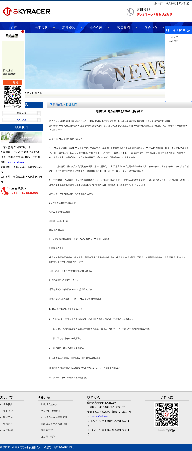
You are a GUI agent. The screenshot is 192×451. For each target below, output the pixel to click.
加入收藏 (171, 3)
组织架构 (8, 417)
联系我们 (184, 3)
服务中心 (151, 27)
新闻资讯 (68, 27)
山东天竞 (173, 37)
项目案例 (123, 27)
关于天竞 (41, 27)
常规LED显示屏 (49, 404)
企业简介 (8, 404)
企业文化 (8, 411)
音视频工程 (47, 430)
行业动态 (22, 120)
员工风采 (8, 430)
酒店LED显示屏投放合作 (54, 424)
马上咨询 (12, 82)
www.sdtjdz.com (16, 162)
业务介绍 (96, 27)
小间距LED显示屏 (50, 411)
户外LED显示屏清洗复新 (54, 417)
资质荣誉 (8, 424)
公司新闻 (22, 113)
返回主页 (158, 3)
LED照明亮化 (48, 436)
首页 (14, 27)
